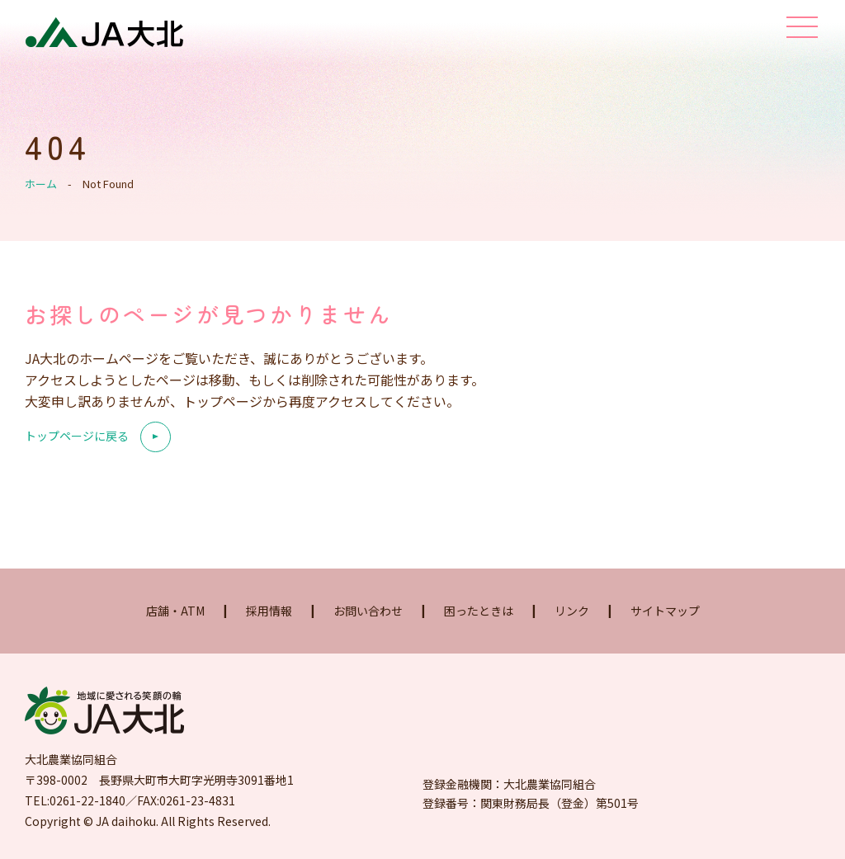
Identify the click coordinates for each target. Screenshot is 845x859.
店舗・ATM (175, 610)
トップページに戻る (77, 436)
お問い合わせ (368, 610)
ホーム (41, 183)
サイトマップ (665, 610)
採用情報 (269, 610)
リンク (572, 610)
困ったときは (478, 610)
